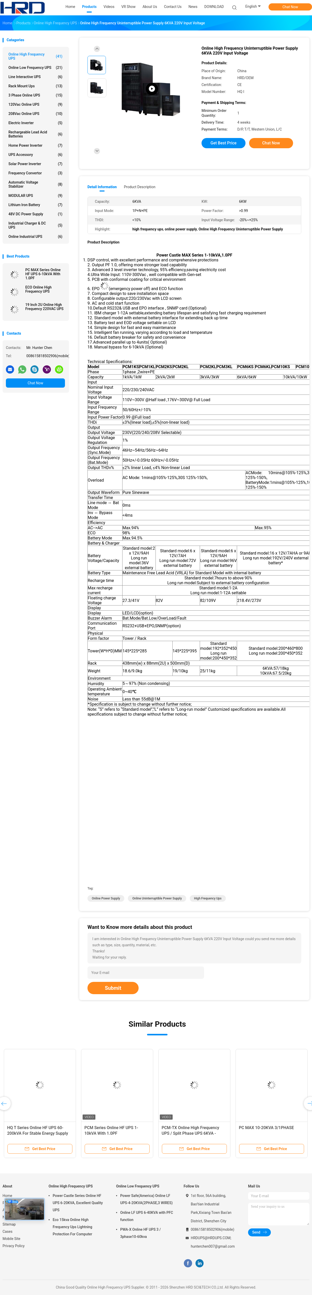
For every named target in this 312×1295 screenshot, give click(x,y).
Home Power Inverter (35, 145)
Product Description (139, 187)
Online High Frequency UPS (35, 56)
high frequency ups (208, 898)
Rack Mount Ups (35, 86)
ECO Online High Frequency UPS (38, 289)
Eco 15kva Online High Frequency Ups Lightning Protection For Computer (72, 1227)
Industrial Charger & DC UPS (35, 225)
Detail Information (102, 187)
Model (93, 366)
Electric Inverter (35, 122)
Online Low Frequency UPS (35, 67)
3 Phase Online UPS (35, 95)
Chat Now (290, 7)
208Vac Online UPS (35, 113)
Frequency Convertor (35, 173)
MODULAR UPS (35, 195)
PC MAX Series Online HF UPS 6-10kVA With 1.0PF (43, 274)
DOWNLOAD (214, 7)
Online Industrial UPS (35, 236)
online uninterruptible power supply (157, 898)
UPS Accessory (35, 154)
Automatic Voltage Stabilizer (35, 184)
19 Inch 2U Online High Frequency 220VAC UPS (44, 307)
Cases (8, 1231)
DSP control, (98, 260)
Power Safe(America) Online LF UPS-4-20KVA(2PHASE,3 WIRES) (146, 1199)
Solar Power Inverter (35, 163)
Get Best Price (223, 143)
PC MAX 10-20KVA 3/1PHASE (266, 1127)
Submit (113, 988)
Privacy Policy (14, 1246)
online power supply (106, 898)
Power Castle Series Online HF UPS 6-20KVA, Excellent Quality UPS (78, 1203)
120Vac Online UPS (35, 104)
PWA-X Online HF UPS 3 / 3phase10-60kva (140, 1233)
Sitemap (9, 1224)
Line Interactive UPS (35, 76)
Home (7, 1196)
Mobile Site (11, 1239)
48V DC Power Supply (35, 214)
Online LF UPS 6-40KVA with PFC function (146, 1216)
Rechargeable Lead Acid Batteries (35, 134)
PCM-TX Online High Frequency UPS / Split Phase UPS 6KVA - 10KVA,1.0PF (190, 1133)
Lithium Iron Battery (35, 204)
